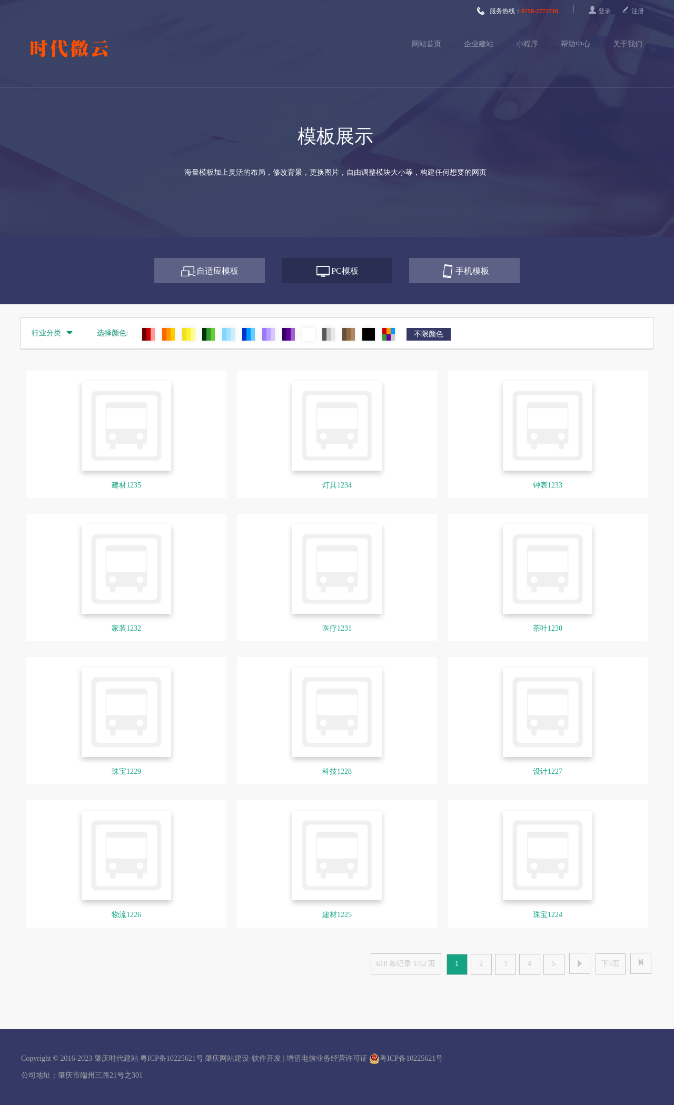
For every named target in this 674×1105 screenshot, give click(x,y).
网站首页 (426, 44)
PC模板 (345, 270)
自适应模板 (217, 270)
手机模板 (472, 270)
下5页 (610, 964)
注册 (637, 11)
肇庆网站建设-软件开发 (243, 1058)
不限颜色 (428, 334)
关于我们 (627, 44)
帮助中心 (575, 44)
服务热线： (517, 11)
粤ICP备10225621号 (171, 1058)
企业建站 (478, 44)
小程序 (527, 44)
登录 (604, 11)
